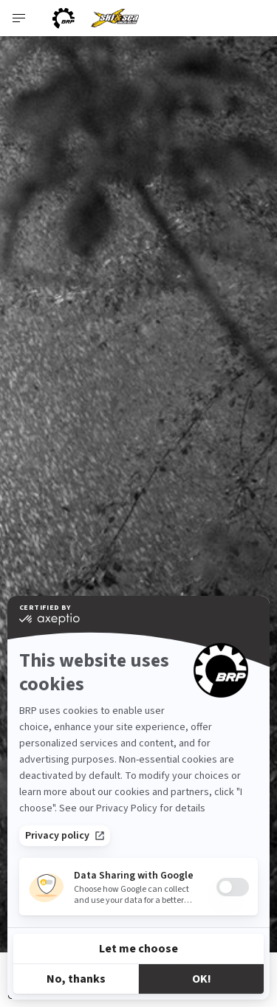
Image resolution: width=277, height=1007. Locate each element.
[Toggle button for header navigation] (20, 18)
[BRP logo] (63, 18)
